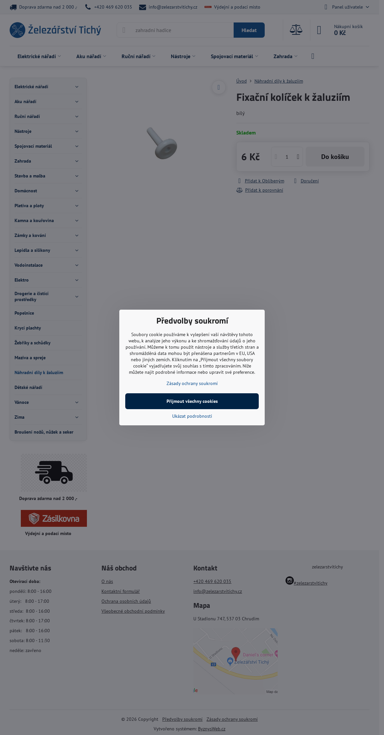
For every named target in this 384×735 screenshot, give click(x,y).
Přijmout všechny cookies (192, 401)
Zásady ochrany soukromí (192, 383)
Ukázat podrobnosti (192, 416)
